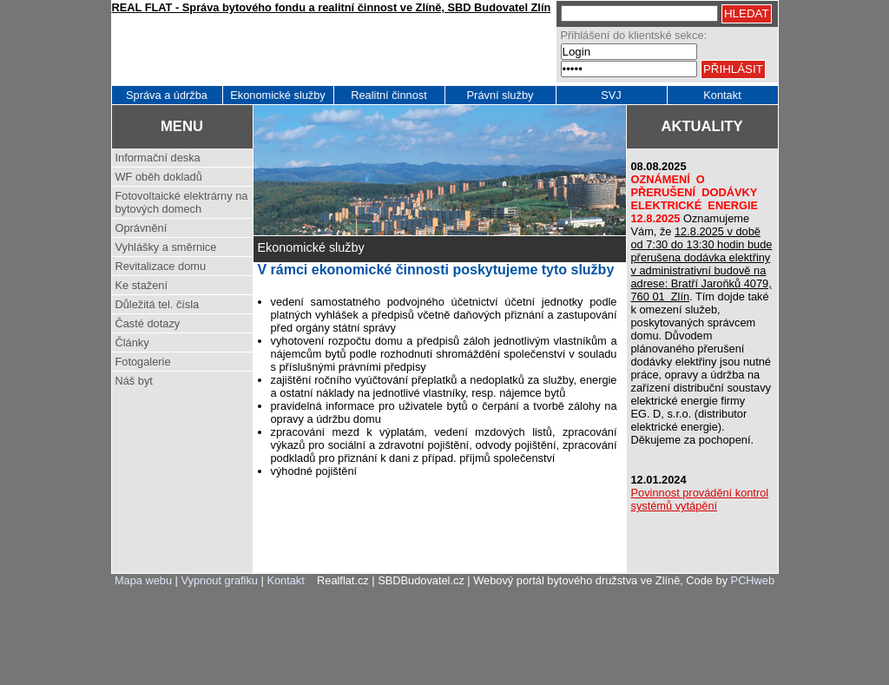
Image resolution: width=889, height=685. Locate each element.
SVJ (611, 95)
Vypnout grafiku (219, 580)
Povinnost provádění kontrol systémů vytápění (700, 499)
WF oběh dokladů (158, 176)
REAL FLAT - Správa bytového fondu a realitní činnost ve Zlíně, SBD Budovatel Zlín (331, 7)
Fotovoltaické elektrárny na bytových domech (181, 202)
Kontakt (722, 95)
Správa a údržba (166, 95)
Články (132, 342)
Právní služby (500, 95)
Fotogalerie (143, 361)
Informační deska (158, 157)
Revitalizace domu (161, 266)
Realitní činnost (389, 95)
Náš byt (134, 380)
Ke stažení (141, 285)
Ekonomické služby (278, 95)
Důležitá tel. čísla (157, 304)
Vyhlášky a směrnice (166, 247)
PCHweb (753, 580)
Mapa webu (143, 580)
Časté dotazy (148, 323)
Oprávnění (141, 227)
